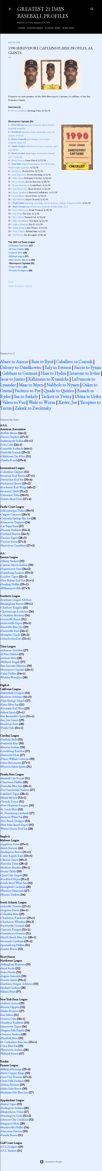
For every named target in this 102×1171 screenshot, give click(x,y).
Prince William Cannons (15, 759)
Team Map (67, 28)
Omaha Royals (9, 460)
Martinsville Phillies (12, 1127)
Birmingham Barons (12, 604)
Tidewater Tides (10, 495)
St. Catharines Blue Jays (14, 1042)
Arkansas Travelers (19, 245)
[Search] (92, 8)
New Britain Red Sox (13, 580)
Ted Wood (18, 235)
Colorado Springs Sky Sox (16, 518)
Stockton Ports (9, 724)
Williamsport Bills (11, 588)
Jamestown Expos (11, 1026)
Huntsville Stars (10, 631)
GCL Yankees (8, 1151)
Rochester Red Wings (14, 487)
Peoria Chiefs (8, 871)
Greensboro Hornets (13, 933)
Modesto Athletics (12, 697)
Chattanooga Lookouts (14, 611)
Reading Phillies (10, 584)
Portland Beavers (10, 534)
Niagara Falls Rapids (12, 1030)
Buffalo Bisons (9, 433)
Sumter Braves (9, 949)
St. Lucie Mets (9, 809)
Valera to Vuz (13, 402)
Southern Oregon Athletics (17, 984)
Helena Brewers (10, 1085)
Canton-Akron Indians (14, 565)
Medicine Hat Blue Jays (14, 1092)
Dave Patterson (20, 210)
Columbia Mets (10, 914)
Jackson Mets (16, 252)
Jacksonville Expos (11, 623)
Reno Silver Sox (10, 704)
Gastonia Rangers (11, 929)
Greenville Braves (11, 619)
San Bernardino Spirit (13, 716)
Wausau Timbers (10, 894)
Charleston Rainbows (13, 918)
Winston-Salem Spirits (13, 766)
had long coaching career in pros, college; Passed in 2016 (46, 203)
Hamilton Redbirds (12, 1022)
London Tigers (9, 576)
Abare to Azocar (14, 361)
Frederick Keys (9, 743)
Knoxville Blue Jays (12, 627)
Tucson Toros (9, 542)
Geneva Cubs (8, 1019)
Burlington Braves (11, 852)
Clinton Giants (9, 860)
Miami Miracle (9, 798)
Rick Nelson (18, 199)
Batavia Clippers (10, 1007)
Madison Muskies (11, 867)
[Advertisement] (51, 316)
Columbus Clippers (12, 472)
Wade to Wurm (41, 402)
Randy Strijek (19, 227)
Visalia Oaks (7, 728)
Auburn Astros (10, 1003)
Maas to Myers (31, 385)
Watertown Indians (12, 1050)
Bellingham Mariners (13, 964)
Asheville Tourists (11, 906)
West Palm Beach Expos (14, 825)
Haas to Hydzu (53, 373)
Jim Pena (17, 213)
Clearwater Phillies (11, 782)
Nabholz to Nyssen (62, 385)
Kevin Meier (18, 196)
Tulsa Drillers (16, 267)
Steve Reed (17, 217)
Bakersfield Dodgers (12, 693)
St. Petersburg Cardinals (15, 813)
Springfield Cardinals (13, 887)
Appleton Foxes (10, 844)
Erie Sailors (7, 1015)
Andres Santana (20, 224)
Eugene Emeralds (11, 976)
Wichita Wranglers (18, 270)
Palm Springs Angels (13, 701)
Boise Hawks (8, 972)
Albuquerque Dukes (13, 510)
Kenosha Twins (10, 863)
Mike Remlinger (20, 220)
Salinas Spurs (8, 712)
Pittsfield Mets (9, 1038)
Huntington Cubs (11, 1116)
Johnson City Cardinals (14, 1119)
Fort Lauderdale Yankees (15, 790)
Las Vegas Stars (9, 526)
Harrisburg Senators (12, 573)
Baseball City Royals (12, 778)
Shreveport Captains (23, 286)
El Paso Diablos (17, 249)
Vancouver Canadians (13, 545)
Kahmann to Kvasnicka (48, 379)
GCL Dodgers (9, 1147)
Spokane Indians (10, 988)
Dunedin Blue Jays (11, 786)
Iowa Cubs (7, 445)
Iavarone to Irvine (84, 373)
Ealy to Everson (58, 367)
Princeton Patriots (11, 1131)
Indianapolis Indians (12, 441)
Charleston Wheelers (13, 922)
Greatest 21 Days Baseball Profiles (42, 12)
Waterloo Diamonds (12, 891)
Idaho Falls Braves (11, 1088)
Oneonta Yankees (11, 1034)
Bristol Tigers (8, 1104)
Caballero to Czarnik (74, 361)
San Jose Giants (10, 720)
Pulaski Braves (9, 1135)
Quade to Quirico (59, 391)
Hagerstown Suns (11, 569)
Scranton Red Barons (13, 476)
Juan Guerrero (19, 174)
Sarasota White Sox (12, 817)
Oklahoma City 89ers (13, 456)
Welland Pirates (10, 1054)
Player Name (34, 28)
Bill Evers (16, 171)
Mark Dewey (18, 160)
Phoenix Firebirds (11, 530)
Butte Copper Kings (12, 1073)
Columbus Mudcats (12, 615)
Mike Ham (18, 178)
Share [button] (10, 282)
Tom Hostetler (19, 189)
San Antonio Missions (20, 260)
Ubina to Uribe (88, 396)
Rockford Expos (10, 879)
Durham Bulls (9, 739)
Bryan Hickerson (20, 185)
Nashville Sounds (11, 452)
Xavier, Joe (67, 402)
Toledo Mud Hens (11, 499)
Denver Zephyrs (10, 437)
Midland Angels (16, 256)
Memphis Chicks (10, 635)
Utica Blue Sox (9, 1046)
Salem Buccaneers (11, 763)
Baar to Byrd (42, 361)
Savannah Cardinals (12, 941)
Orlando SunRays (11, 638)
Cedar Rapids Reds (12, 856)
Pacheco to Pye (28, 391)
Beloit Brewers (9, 848)
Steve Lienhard (18, 110)
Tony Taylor (19, 231)
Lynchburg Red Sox (12, 751)
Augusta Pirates (10, 910)
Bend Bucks (8, 968)
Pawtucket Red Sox (12, 479)
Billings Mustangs (11, 1069)
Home (20, 28)
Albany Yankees (10, 561)
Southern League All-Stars (16, 600)
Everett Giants (9, 980)
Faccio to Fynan (87, 367)
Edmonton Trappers (13, 522)
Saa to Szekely (26, 396)
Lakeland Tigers (10, 794)
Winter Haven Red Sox (14, 829)
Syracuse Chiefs (10, 491)
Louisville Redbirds (12, 448)
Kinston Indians (10, 747)
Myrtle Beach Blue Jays (14, 937)
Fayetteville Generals (13, 926)
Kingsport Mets (10, 1123)
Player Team (51, 28)
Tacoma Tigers (9, 538)
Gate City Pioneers (12, 1077)
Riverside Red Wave (12, 708)
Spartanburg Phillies (12, 945)
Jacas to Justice (12, 379)
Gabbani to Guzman (20, 373)
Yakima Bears (8, 991)
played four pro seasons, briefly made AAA (40, 206)
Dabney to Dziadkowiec (21, 367)
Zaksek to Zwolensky (33, 408)
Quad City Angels (11, 875)
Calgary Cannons (11, 514)
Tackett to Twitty (56, 396)
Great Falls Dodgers (12, 1081)
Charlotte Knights (11, 607)
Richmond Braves (11, 483)
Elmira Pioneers (10, 1011)
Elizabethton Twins (12, 1112)
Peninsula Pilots (10, 755)
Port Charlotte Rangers (14, 805)
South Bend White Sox (14, 883)
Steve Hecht (18, 181)
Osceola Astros (9, 801)
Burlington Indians (12, 1108)
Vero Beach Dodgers (12, 821)
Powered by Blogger (51, 1162)
